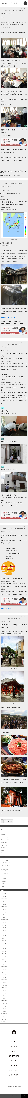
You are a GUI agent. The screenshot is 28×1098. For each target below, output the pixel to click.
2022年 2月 (4, 956)
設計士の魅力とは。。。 (6, 853)
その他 (8, 621)
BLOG (14, 1060)
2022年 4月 (4, 951)
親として (4, 870)
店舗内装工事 (4, 834)
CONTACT (14, 1075)
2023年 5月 (4, 930)
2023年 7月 (4, 927)
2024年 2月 (4, 920)
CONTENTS (14, 1056)
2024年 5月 (4, 914)
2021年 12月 (4, 961)
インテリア (4, 868)
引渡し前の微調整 (5, 840)
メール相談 (10, 1096)
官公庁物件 (4, 878)
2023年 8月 (4, 925)
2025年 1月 (4, 899)
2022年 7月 (4, 948)
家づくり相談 (3, 1096)
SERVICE (14, 1051)
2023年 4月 (4, 933)
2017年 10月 (4, 1019)
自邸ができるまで (6, 863)
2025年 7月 (4, 893)
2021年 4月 (4, 974)
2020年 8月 (4, 988)
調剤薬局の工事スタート (6, 847)
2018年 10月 (4, 1003)
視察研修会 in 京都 (14, 618)
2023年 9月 (4, 922)
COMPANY (14, 1070)
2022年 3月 (4, 953)
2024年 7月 (4, 909)
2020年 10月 (4, 985)
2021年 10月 (4, 967)
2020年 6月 (4, 993)
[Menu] (25, 3)
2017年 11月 (4, 1016)
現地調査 (3, 850)
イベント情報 (10, 13)
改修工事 (9, 186)
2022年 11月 (4, 938)
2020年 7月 (4, 990)
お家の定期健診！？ (14, 344)
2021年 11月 (4, 964)
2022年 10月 (4, 940)
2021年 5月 (4, 972)
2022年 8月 (4, 946)
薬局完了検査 (4, 842)
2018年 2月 (4, 1008)
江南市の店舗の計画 (5, 845)
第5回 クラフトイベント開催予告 (14, 528)
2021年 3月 (4, 977)
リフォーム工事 (4, 837)
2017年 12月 (4, 1014)
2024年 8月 (4, 907)
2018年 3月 (4, 1006)
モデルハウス (17, 1096)
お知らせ (4, 883)
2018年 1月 (4, 1011)
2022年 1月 (4, 959)
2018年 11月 (4, 1001)
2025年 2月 (4, 896)
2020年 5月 (4, 995)
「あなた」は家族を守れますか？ (14, 184)
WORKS (14, 1046)
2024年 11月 (4, 904)
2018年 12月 (4, 998)
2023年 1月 (4, 935)
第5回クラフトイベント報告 (14, 10)
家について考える (11, 347)
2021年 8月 (4, 969)
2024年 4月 (4, 917)
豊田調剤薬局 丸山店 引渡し (7, 832)
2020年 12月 (4, 982)
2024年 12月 (4, 901)
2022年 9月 (4, 943)
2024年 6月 (4, 912)
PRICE (14, 1065)
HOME (14, 1041)
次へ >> (10, 821)
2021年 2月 (4, 980)
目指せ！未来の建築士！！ (6, 829)
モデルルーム (5, 873)
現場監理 (4, 886)
